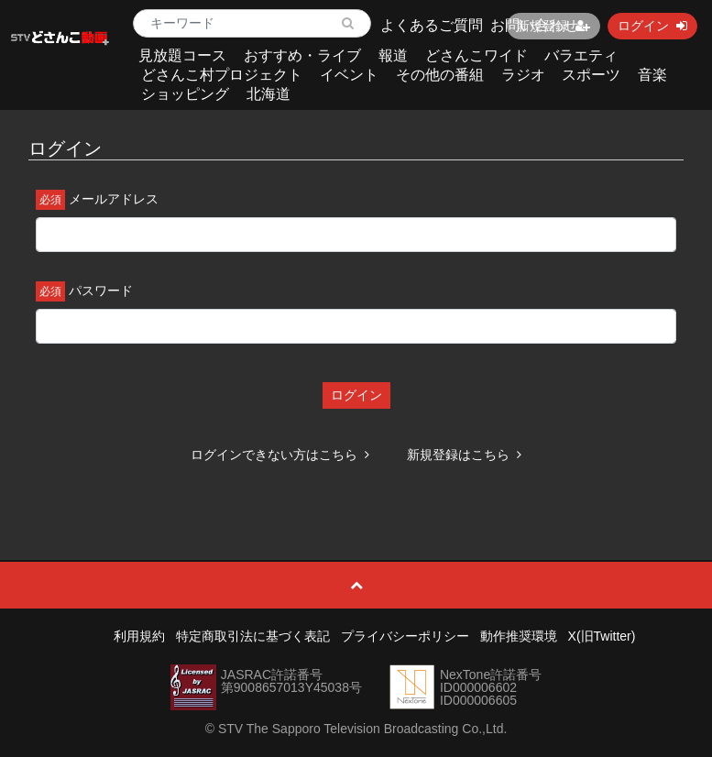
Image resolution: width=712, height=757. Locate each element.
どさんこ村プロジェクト (221, 74)
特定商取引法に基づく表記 (253, 636)
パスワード (101, 290)
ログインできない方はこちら (280, 454)
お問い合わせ (534, 25)
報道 (393, 55)
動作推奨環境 (518, 636)
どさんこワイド (476, 55)
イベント (349, 74)
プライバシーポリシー (405, 636)
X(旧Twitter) (602, 636)
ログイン (356, 395)
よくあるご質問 (431, 25)
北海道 (268, 94)
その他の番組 (440, 74)
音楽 (652, 74)
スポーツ (591, 74)
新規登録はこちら (464, 454)
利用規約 (139, 636)
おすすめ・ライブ (302, 55)
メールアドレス (114, 199)
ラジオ (523, 74)
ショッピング (185, 94)
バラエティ (581, 55)
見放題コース (182, 55)
